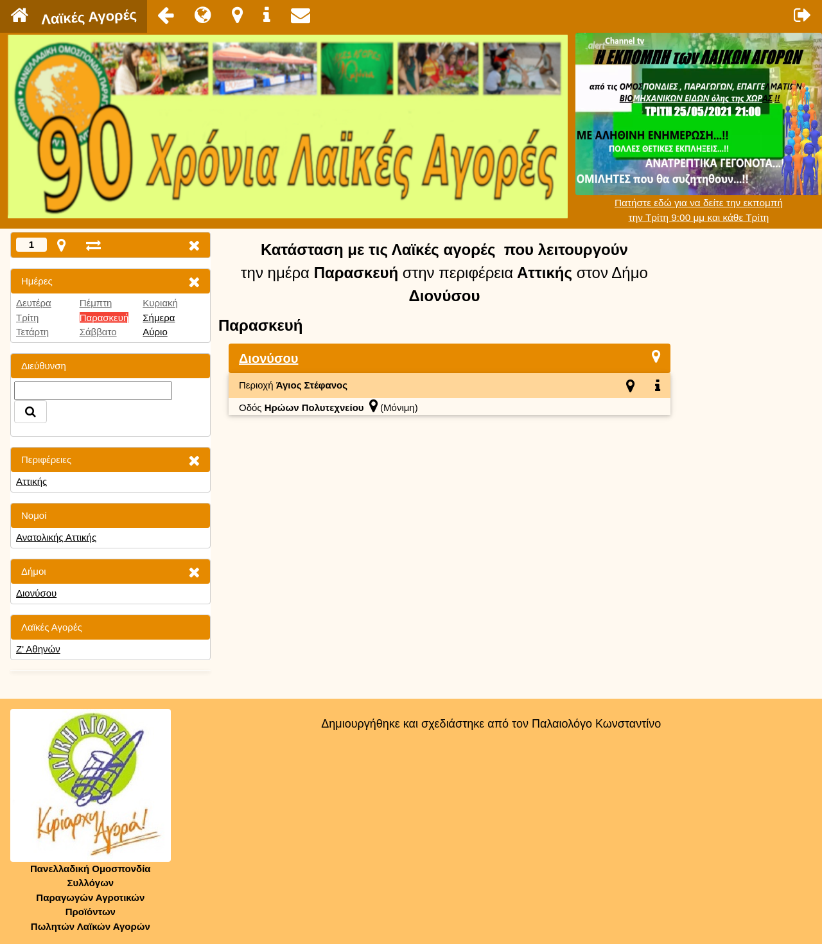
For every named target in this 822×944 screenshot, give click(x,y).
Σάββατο (98, 331)
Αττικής (31, 481)
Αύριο (155, 331)
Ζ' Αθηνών (38, 648)
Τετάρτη (32, 331)
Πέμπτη (96, 302)
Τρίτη (27, 317)
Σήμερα (159, 317)
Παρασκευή (104, 317)
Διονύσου (36, 593)
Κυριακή (160, 302)
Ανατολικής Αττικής (56, 537)
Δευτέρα (33, 302)
